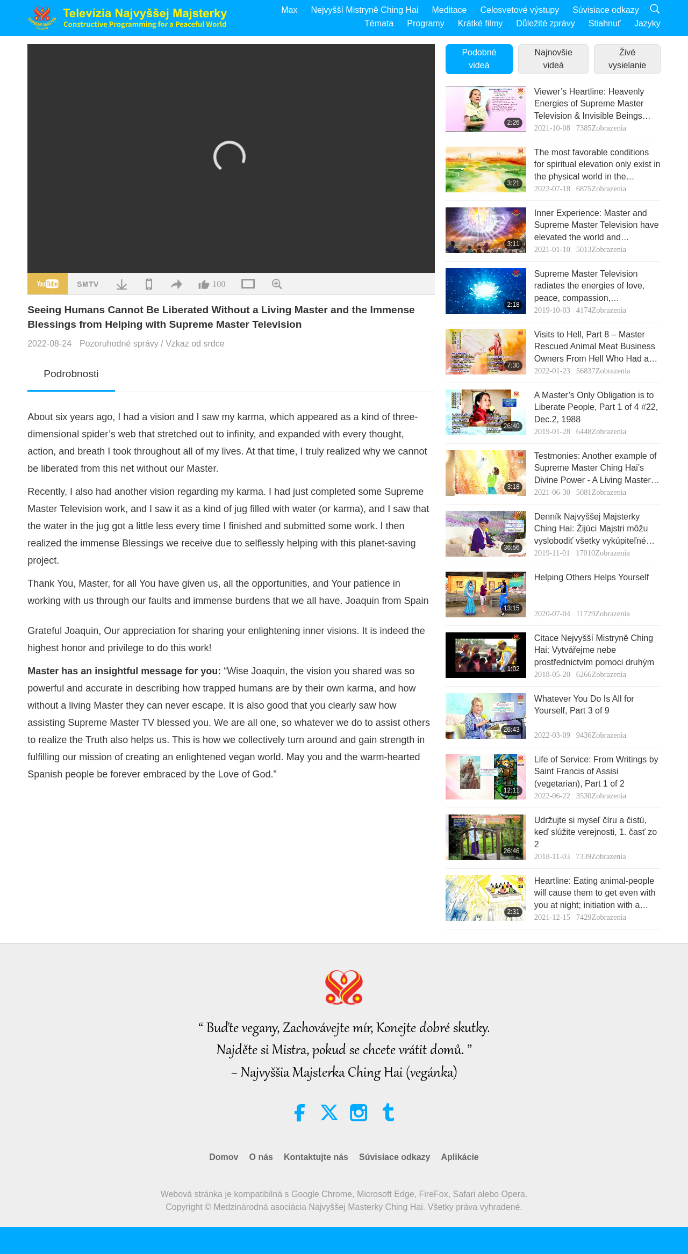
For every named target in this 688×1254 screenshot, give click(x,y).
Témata (378, 23)
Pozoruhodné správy (119, 343)
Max (289, 10)
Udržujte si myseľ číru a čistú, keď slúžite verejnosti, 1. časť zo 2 (595, 832)
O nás (261, 1157)
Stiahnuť (605, 23)
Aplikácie (459, 1157)
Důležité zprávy (545, 23)
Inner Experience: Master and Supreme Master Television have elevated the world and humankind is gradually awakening (596, 225)
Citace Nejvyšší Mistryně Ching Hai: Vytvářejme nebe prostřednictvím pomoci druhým (594, 650)
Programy (425, 23)
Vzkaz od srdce (195, 343)
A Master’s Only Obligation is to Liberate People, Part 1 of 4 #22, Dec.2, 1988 (596, 407)
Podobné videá (479, 59)
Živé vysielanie (627, 59)
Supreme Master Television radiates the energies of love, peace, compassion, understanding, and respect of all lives (596, 286)
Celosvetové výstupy (519, 10)
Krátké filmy (480, 23)
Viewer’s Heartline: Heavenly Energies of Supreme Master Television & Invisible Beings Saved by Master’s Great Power (595, 104)
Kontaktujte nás (316, 1157)
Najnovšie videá (553, 59)
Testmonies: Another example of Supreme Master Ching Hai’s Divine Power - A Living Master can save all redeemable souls (595, 468)
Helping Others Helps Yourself (591, 577)
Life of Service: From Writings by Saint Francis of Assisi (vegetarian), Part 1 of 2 (596, 771)
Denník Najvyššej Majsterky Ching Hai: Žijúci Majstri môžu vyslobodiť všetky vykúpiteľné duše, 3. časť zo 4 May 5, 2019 (593, 529)
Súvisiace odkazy (605, 10)
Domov (223, 1157)
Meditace (449, 10)
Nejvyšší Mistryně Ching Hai (364, 10)
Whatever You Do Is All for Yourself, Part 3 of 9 (584, 704)
